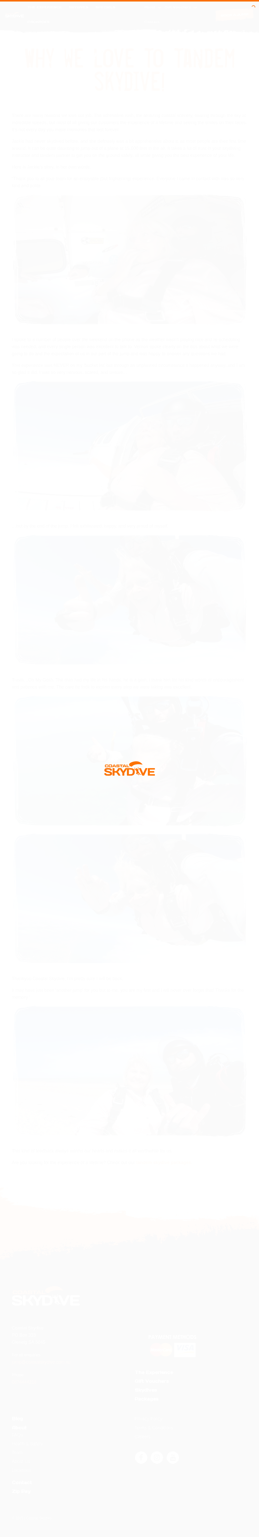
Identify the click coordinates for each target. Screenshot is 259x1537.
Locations (21, 1470)
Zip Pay (21, 1491)
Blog (17, 1419)
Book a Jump (235, 14)
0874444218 (24, 1382)
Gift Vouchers (181, 7)
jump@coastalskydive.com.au (41, 1362)
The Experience (44, 7)
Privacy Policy (149, 1418)
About (152, 7)
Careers (143, 1436)
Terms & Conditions (154, 1427)
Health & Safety (27, 1443)
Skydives (78, 7)
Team (17, 1452)
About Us (21, 1461)
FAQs (17, 1434)
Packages (38, 22)
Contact (152, 22)
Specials (105, 7)
